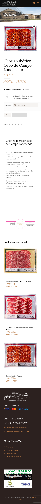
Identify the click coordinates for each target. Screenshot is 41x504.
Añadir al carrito (19, 115)
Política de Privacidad (11, 450)
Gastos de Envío (10, 453)
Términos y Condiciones (12, 456)
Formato (7, 105)
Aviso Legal (8, 447)
